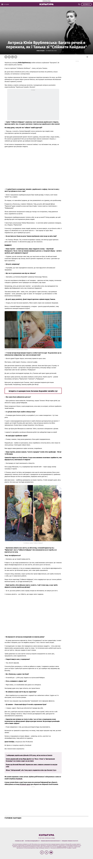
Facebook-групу (25, 784)
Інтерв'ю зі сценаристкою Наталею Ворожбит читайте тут (33, 391)
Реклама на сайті (19, 840)
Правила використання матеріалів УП (51, 840)
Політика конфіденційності (32, 840)
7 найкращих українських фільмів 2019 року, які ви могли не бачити (29, 755)
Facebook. (19, 779)
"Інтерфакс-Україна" (61, 846)
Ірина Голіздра (41, 50)
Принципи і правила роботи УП (70, 840)
